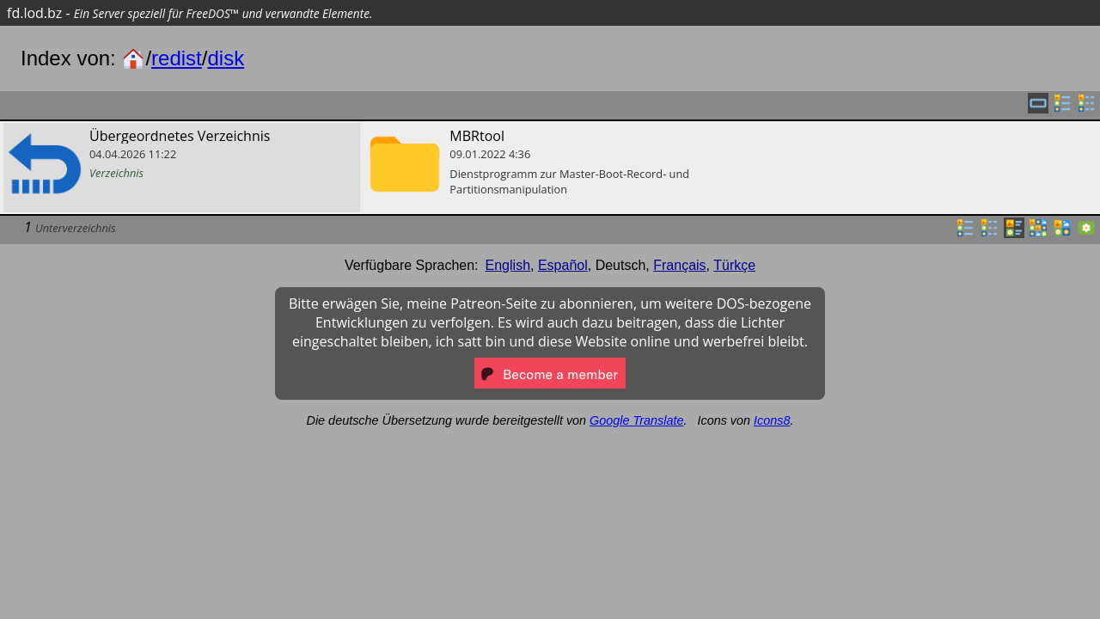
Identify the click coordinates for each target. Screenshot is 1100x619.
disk (225, 58)
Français (679, 265)
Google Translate (636, 420)
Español (563, 265)
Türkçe (734, 265)
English (508, 265)
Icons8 (772, 420)
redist (176, 58)
